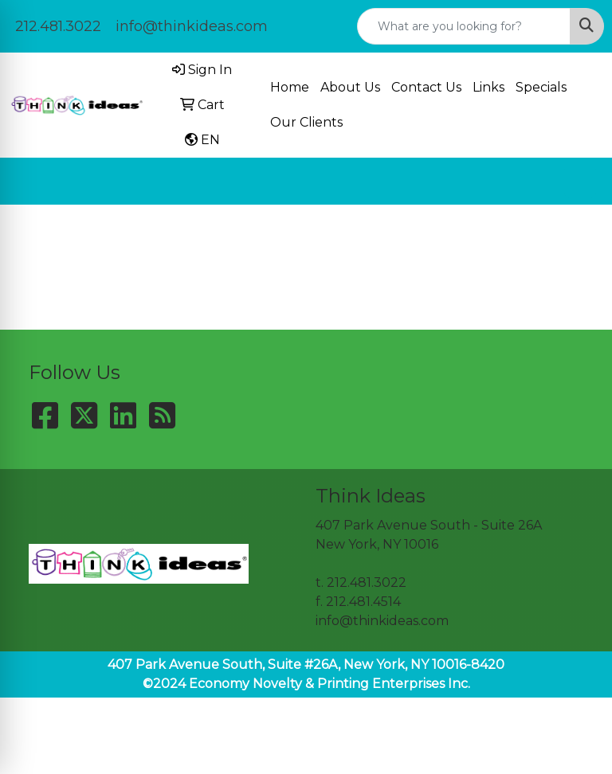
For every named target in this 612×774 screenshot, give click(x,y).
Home (289, 87)
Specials (541, 87)
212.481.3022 (58, 26)
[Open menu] (580, 181)
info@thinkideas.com (192, 26)
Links (488, 87)
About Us (350, 87)
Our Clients (306, 122)
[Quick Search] (464, 26)
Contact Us (426, 87)
